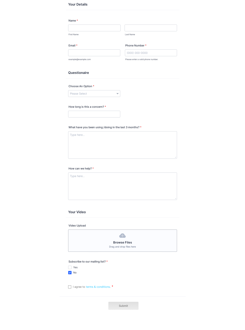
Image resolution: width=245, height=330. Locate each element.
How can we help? (81, 168)
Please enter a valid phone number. (141, 59)
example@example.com (80, 59)
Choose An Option (81, 86)
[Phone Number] (151, 52)
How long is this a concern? (87, 106)
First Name (74, 34)
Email (73, 45)
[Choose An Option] (94, 93)
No (75, 272)
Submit (123, 305)
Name (73, 20)
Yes (75, 267)
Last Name (130, 34)
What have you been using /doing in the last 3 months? (105, 127)
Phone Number (135, 45)
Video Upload (77, 225)
